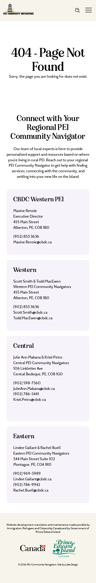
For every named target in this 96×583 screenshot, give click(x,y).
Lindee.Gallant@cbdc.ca (32, 478)
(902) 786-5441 (26, 393)
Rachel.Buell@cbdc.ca (30, 490)
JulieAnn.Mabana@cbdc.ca (34, 388)
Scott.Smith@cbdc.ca (30, 312)
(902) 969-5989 (27, 473)
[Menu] (88, 10)
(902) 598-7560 (27, 382)
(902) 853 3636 (26, 236)
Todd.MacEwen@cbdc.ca (32, 317)
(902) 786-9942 (26, 484)
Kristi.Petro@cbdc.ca (29, 399)
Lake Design (71, 564)
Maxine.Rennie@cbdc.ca (32, 242)
